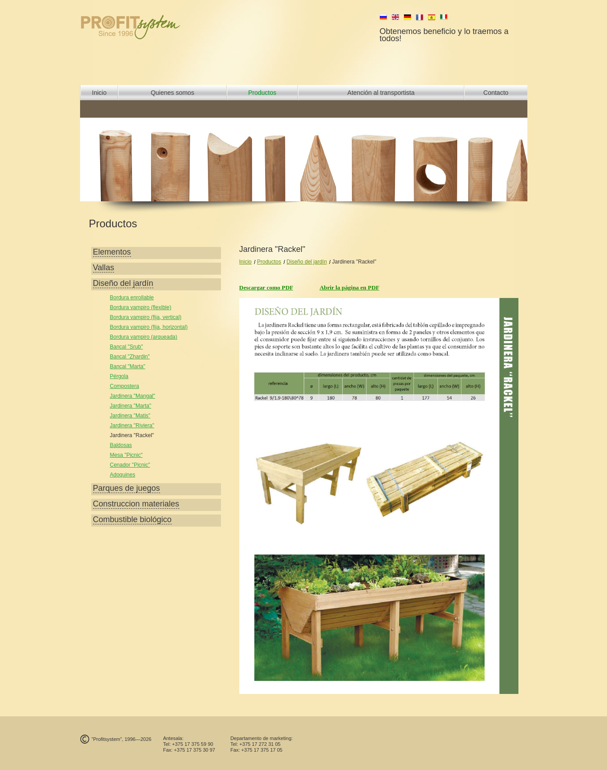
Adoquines (123, 475)
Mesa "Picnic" (126, 455)
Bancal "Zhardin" (130, 356)
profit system (145, 26)
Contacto (496, 92)
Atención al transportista (381, 92)
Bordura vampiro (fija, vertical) (146, 317)
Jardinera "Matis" (130, 416)
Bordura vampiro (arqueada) (144, 337)
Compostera (124, 386)
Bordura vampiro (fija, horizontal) (149, 327)
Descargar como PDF (266, 287)
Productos (262, 92)
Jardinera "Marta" (131, 406)
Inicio (99, 92)
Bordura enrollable (132, 297)
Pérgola (119, 376)
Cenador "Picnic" (130, 465)
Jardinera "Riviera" (132, 425)
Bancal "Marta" (127, 366)
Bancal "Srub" (126, 347)
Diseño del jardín (307, 262)
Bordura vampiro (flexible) (140, 307)
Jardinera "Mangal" (132, 396)
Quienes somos (172, 92)
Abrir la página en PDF (349, 287)
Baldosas (121, 445)
